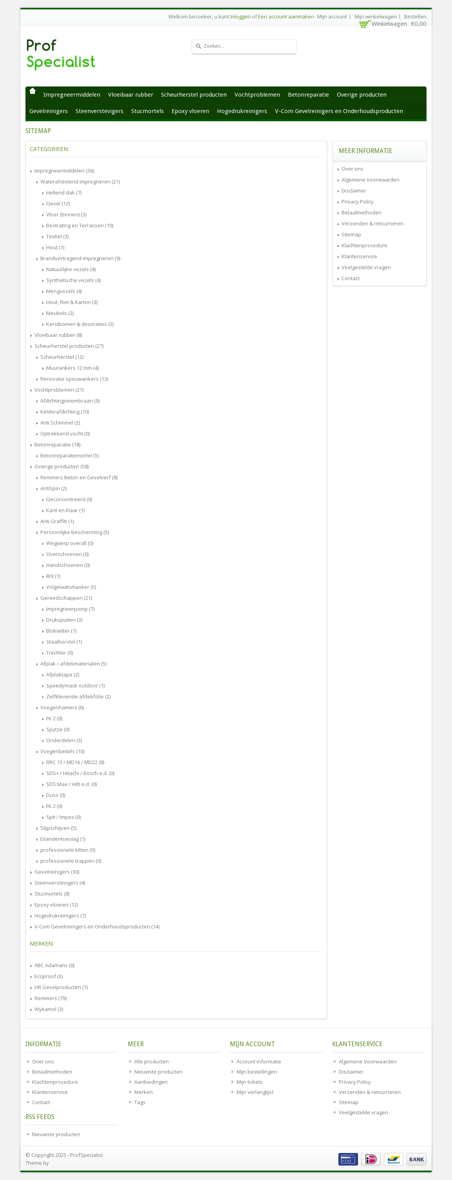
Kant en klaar (65, 510)
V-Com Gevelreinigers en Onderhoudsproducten (339, 111)
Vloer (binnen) (66, 214)
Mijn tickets (250, 1081)
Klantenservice (359, 256)
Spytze (57, 729)
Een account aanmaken (286, 16)
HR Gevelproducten (61, 987)
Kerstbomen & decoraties (80, 323)
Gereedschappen (66, 597)
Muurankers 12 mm (72, 367)
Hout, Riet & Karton (72, 302)
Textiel (57, 236)
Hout (55, 247)
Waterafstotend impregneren (80, 181)
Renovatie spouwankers (74, 378)
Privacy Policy (358, 201)
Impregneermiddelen (71, 94)
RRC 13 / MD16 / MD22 (75, 762)
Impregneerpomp (70, 608)
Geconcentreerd (69, 499)
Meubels (60, 313)
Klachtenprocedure (364, 245)
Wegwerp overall (69, 543)
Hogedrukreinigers (242, 111)
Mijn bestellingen (257, 1071)
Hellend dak (63, 192)
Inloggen (240, 16)
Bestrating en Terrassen (79, 225)
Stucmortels (147, 111)
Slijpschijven (58, 827)
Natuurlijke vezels (71, 269)
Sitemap (351, 234)
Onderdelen (64, 740)
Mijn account (332, 16)
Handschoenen (68, 564)
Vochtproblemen (257, 94)
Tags (140, 1102)
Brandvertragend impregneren (80, 258)
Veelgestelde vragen (366, 267)
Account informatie (259, 1061)
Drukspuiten (64, 619)
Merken (143, 1091)
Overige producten (362, 94)
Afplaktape (62, 674)
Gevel (58, 203)
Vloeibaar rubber (130, 94)
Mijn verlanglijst (255, 1091)
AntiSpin (53, 488)
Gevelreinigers (48, 111)
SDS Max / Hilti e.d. (71, 784)
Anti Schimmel (60, 422)
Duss (55, 795)
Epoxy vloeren (190, 111)
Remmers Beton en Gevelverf (79, 477)
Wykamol (48, 1009)
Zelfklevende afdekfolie (78, 696)
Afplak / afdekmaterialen (73, 663)
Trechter (59, 652)
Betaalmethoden (361, 212)
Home (32, 90)
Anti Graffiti (57, 521)
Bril (53, 575)
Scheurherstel (61, 356)
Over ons (352, 168)
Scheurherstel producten (194, 94)
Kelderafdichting (64, 411)
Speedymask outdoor (75, 685)
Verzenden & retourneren (372, 223)
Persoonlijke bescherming (74, 532)
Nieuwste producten (56, 1134)
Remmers (50, 998)
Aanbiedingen (151, 1081)
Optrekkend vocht (65, 433)
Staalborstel (64, 641)
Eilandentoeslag (62, 838)
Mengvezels (64, 291)
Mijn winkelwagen (375, 16)
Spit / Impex (63, 816)
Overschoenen (67, 554)
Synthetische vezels (73, 280)
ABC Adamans (54, 965)
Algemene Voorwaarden (371, 179)
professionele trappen (70, 860)
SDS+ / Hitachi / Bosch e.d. (80, 773)
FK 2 (54, 718)
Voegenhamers (62, 707)
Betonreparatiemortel (69, 455)
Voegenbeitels (62, 751)
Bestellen (415, 16)
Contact (351, 278)
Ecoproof (48, 976)
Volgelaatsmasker (71, 586)
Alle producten (151, 1061)
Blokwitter (61, 630)
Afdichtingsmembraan (69, 400)
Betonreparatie (308, 94)
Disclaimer (354, 190)
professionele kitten (67, 849)
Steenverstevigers (99, 111)
